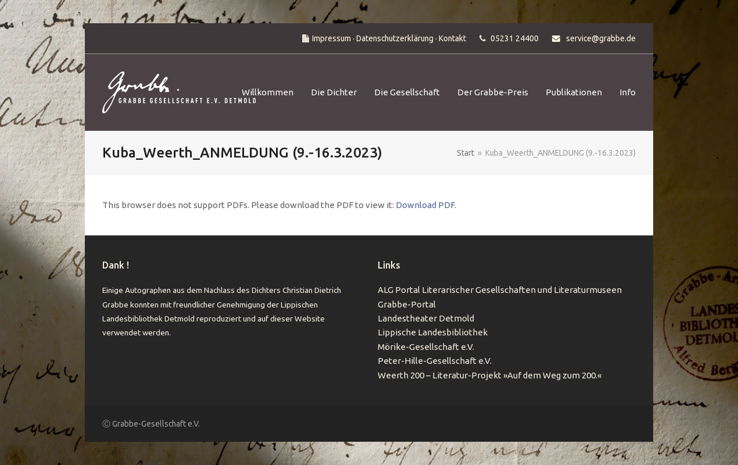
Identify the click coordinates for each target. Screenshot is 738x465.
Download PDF (425, 205)
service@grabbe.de (601, 38)
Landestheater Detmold (426, 318)
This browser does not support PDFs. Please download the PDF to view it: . (279, 205)
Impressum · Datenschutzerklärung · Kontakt (389, 38)
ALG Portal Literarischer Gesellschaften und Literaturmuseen (500, 290)
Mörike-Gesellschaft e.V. (426, 347)
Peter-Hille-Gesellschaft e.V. (435, 361)
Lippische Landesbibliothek (433, 332)
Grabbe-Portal (407, 304)
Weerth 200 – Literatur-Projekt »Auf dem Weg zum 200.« (489, 375)
